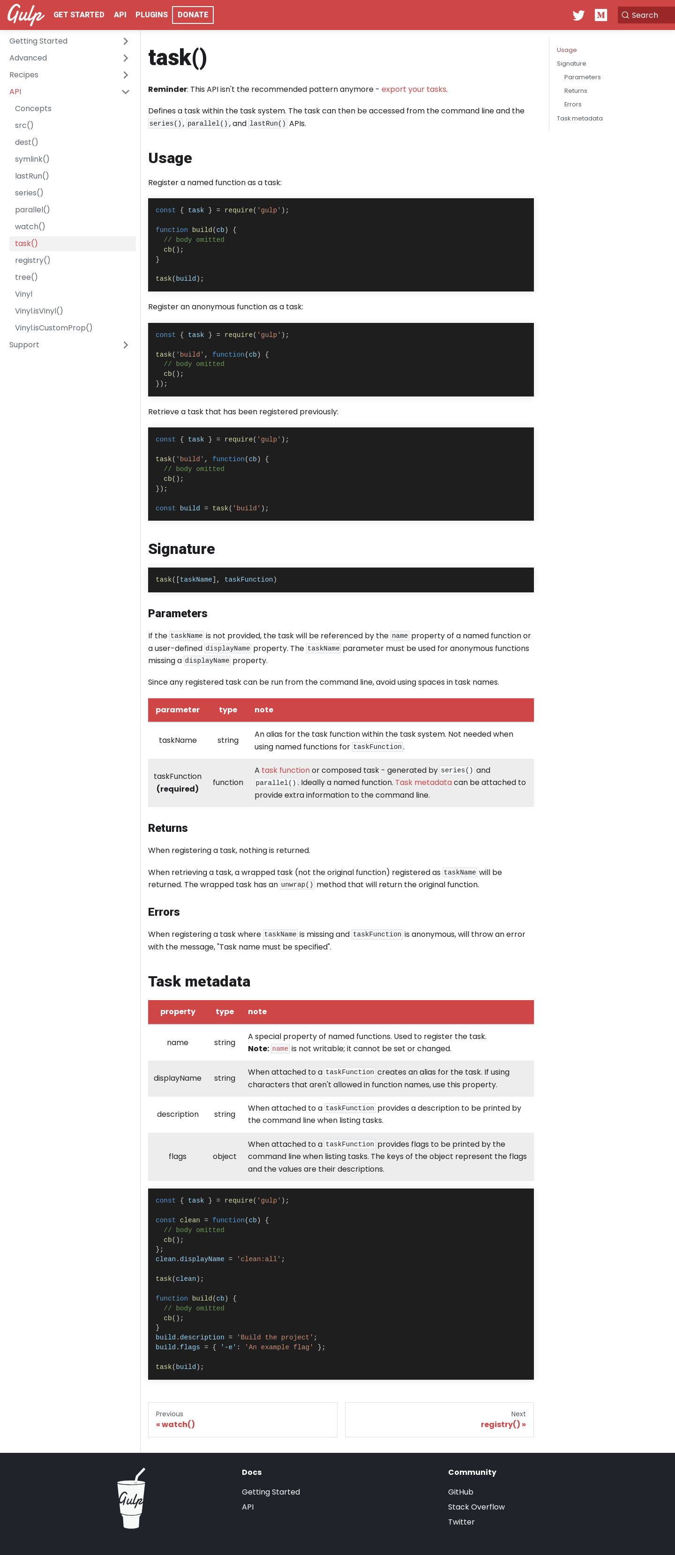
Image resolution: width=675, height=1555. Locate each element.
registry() (33, 260)
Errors (573, 104)
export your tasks (414, 89)
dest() (26, 142)
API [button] (15, 91)
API (120, 14)
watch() (30, 226)
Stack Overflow (476, 1507)
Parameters (582, 77)
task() (26, 243)
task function (286, 770)
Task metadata (423, 782)
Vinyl (23, 294)
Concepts (33, 108)
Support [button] (24, 344)
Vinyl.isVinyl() (39, 311)
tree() (26, 277)
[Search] (621, 15)
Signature (571, 63)
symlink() (32, 159)
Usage (567, 50)
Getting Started (271, 1492)
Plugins (151, 14)
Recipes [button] (23, 74)
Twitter (461, 1522)
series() (29, 192)
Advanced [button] (28, 57)
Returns (575, 91)
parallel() (32, 209)
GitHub (460, 1492)
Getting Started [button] (38, 41)
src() (24, 125)
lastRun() (32, 176)
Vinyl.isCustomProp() (54, 327)
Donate (193, 14)
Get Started (79, 14)
